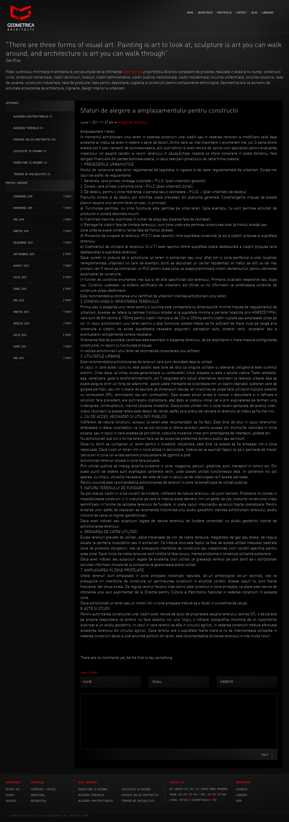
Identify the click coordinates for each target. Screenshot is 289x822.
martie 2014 (21, 231)
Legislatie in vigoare (28, 151)
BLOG (254, 12)
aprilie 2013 (21, 323)
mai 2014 (19, 219)
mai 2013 (19, 300)
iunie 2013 (20, 288)
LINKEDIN (241, 795)
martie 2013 (21, 312)
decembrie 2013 (23, 242)
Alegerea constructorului (31, 116)
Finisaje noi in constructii (32, 139)
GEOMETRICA (205, 12)
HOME (190, 12)
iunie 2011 (20, 346)
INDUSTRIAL (38, 795)
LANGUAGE (268, 12)
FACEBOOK (242, 789)
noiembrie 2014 (23, 208)
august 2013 (21, 265)
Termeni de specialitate (30, 174)
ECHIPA (10, 795)
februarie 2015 (23, 196)
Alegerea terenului (26, 128)
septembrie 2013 (24, 254)
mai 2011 (19, 358)
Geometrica (132, 71)
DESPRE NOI (13, 789)
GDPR (239, 800)
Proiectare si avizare (93, 789)
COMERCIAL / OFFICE (43, 789)
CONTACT (241, 12)
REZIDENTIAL (39, 800)
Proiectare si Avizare (28, 162)
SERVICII (11, 800)
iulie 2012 (20, 335)
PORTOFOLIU (224, 12)
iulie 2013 (20, 277)
